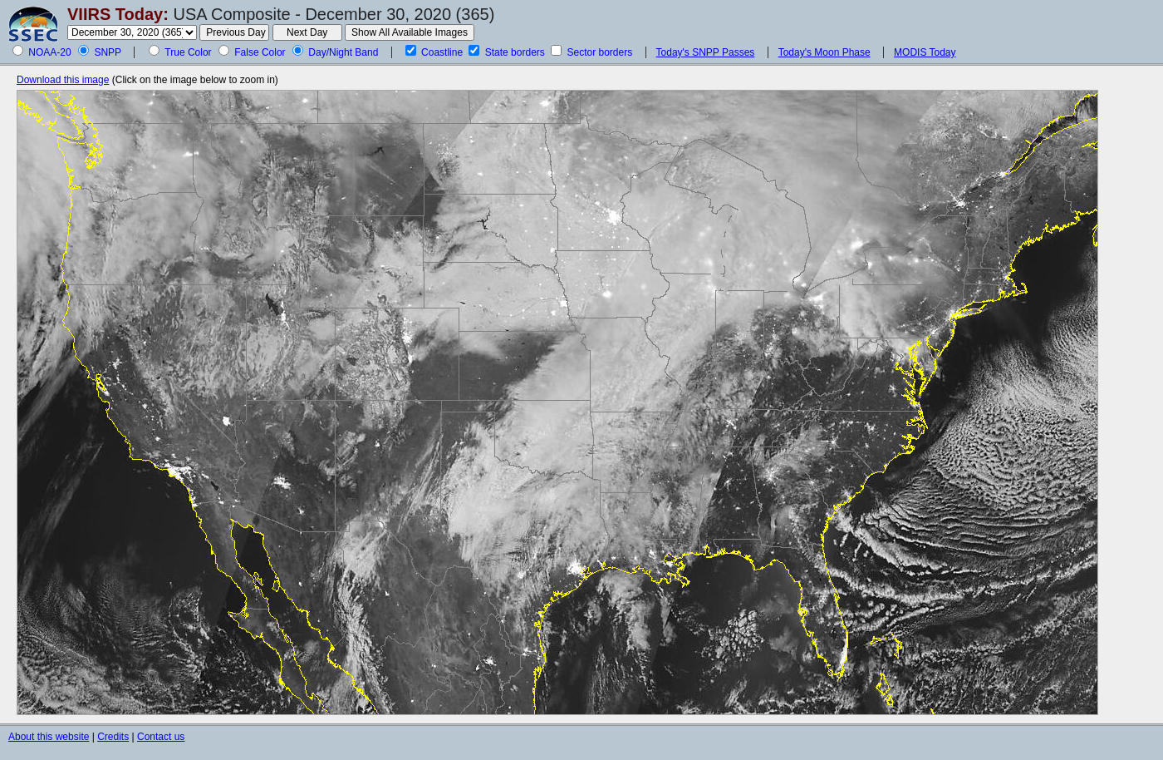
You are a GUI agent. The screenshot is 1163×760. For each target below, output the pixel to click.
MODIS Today (924, 52)
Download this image (63, 80)
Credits (113, 737)
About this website (48, 737)
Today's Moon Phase (824, 52)
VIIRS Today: (118, 14)
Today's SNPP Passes (705, 52)
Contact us (160, 737)
